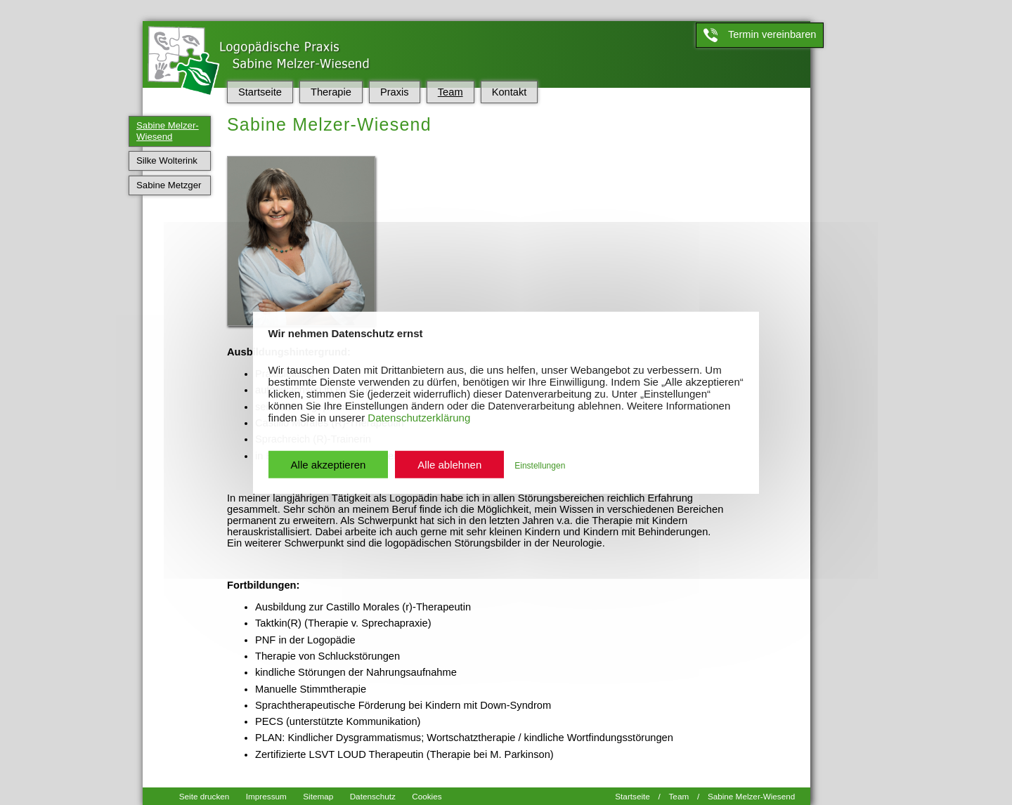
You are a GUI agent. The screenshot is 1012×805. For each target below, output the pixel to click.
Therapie (331, 92)
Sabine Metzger (168, 185)
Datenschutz (373, 794)
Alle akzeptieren (328, 464)
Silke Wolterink (166, 160)
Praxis (394, 92)
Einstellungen (539, 465)
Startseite (260, 92)
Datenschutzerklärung (419, 417)
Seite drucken (204, 794)
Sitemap (318, 794)
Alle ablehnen (449, 464)
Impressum (266, 794)
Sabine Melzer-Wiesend (167, 131)
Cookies (426, 794)
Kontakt (509, 92)
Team (450, 92)
